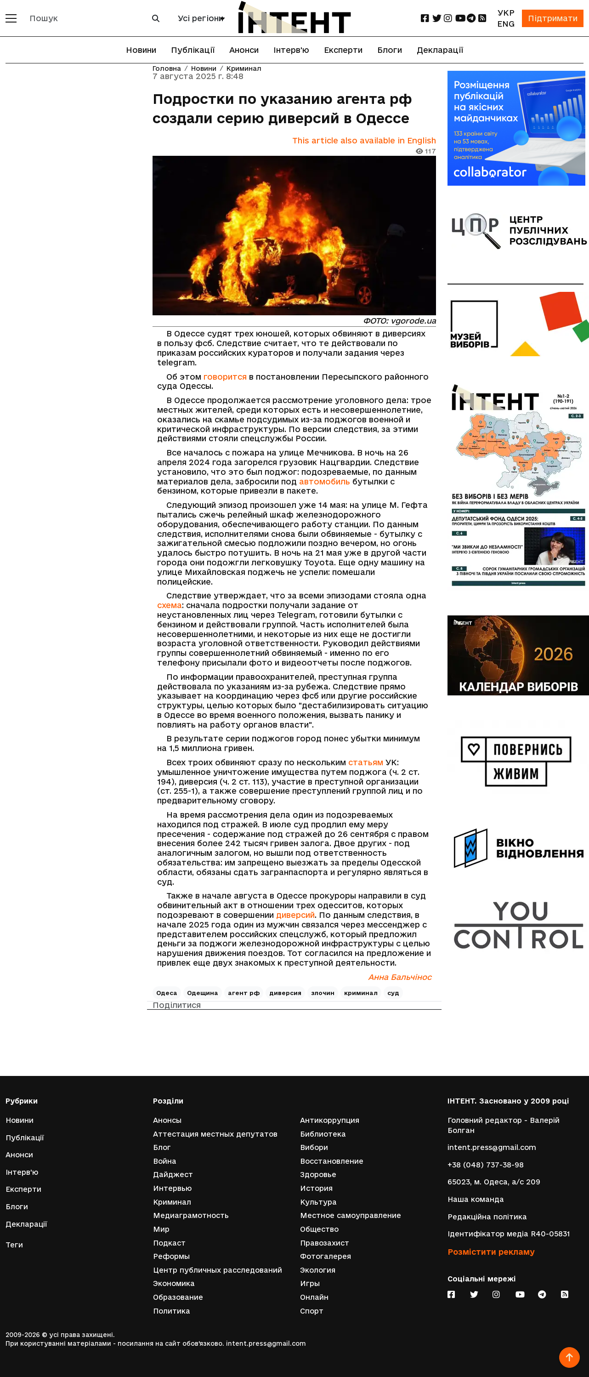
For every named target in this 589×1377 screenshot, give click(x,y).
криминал (361, 993)
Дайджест (173, 1174)
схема (169, 605)
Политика (171, 1311)
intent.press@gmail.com (491, 1147)
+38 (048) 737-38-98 (485, 1165)
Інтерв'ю (291, 50)
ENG (506, 23)
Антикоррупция (329, 1120)
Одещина (202, 993)
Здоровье (318, 1174)
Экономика (174, 1283)
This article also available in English (364, 140)
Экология (317, 1270)
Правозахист (324, 1243)
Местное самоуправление (350, 1215)
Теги (14, 1245)
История (316, 1188)
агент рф (244, 993)
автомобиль (324, 481)
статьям (365, 762)
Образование (178, 1297)
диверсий (295, 914)
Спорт (311, 1311)
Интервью (172, 1188)
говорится (225, 376)
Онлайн (314, 1297)
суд (393, 993)
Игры (310, 1283)
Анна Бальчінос (399, 977)
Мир (161, 1229)
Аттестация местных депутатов (215, 1134)
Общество (319, 1229)
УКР (506, 12)
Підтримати (553, 18)
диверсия (285, 993)
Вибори (314, 1147)
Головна (167, 69)
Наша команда (475, 1199)
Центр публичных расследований (217, 1270)
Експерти (343, 50)
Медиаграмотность (191, 1215)
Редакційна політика (487, 1217)
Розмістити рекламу (491, 1251)
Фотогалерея (325, 1256)
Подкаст (169, 1243)
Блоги (389, 50)
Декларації (440, 50)
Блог (162, 1147)
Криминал (244, 69)
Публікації (193, 50)
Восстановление (331, 1161)
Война (164, 1161)
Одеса (166, 993)
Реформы (171, 1256)
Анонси (244, 50)
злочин (322, 993)
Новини (141, 50)
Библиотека (323, 1134)
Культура (318, 1202)
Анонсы (167, 1120)
